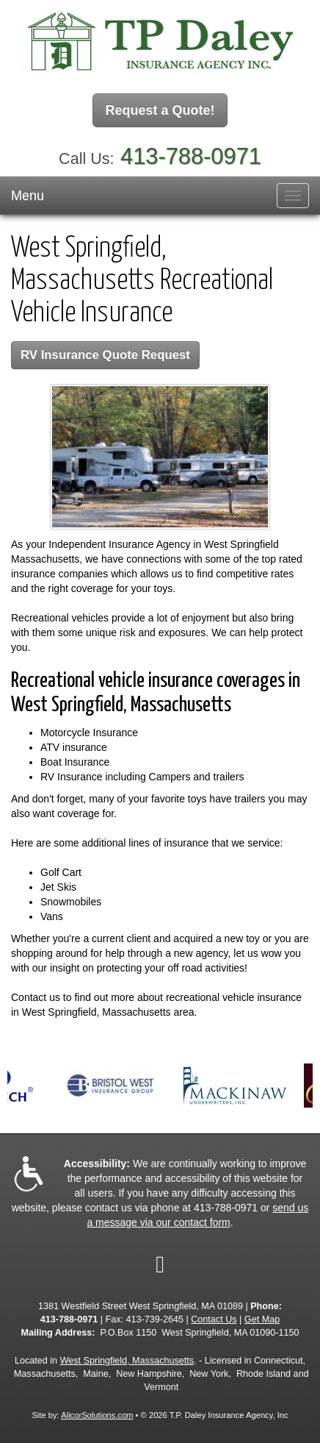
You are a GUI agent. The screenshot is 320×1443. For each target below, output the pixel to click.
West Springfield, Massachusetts (127, 1360)
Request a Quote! (159, 110)
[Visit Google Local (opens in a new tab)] (160, 1264)
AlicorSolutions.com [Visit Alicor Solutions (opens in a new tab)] (97, 1415)
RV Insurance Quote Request (105, 355)
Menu (27, 195)
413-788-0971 (190, 156)
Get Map (262, 1319)
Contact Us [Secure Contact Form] (213, 1319)
